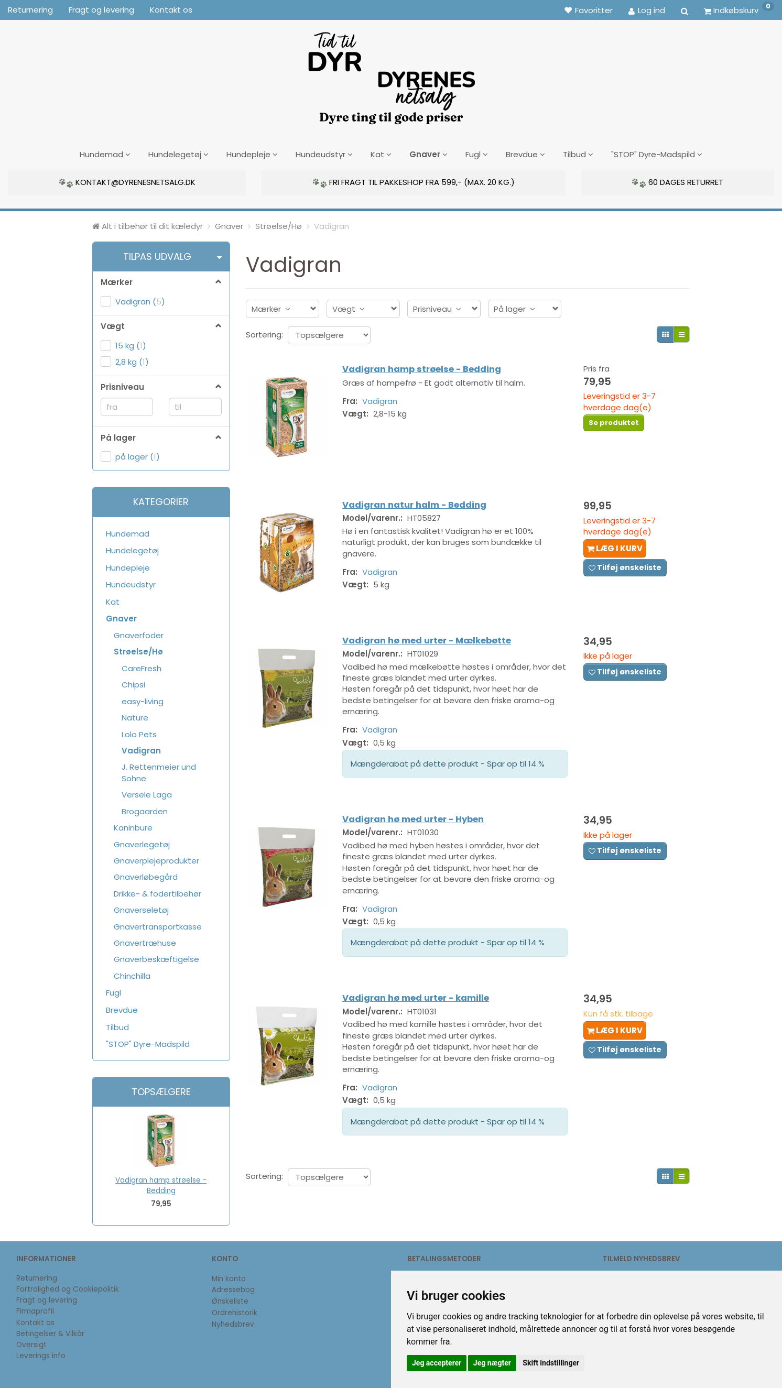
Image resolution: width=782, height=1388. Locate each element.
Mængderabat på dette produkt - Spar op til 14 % (452, 760)
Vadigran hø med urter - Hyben (417, 819)
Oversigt (31, 1343)
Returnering (30, 9)
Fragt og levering (101, 9)
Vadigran (384, 400)
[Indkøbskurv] (739, 10)
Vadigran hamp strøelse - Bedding (161, 1184)
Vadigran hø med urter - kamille (420, 1001)
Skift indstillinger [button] (551, 1363)
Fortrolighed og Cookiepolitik (67, 1287)
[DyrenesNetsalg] (391, 74)
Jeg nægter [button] (492, 1363)
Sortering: (264, 332)
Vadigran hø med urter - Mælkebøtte (431, 637)
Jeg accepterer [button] (436, 1363)
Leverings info (41, 1354)
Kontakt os (171, 9)
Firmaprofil (35, 1310)
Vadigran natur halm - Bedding (419, 503)
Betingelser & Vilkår (50, 1332)
